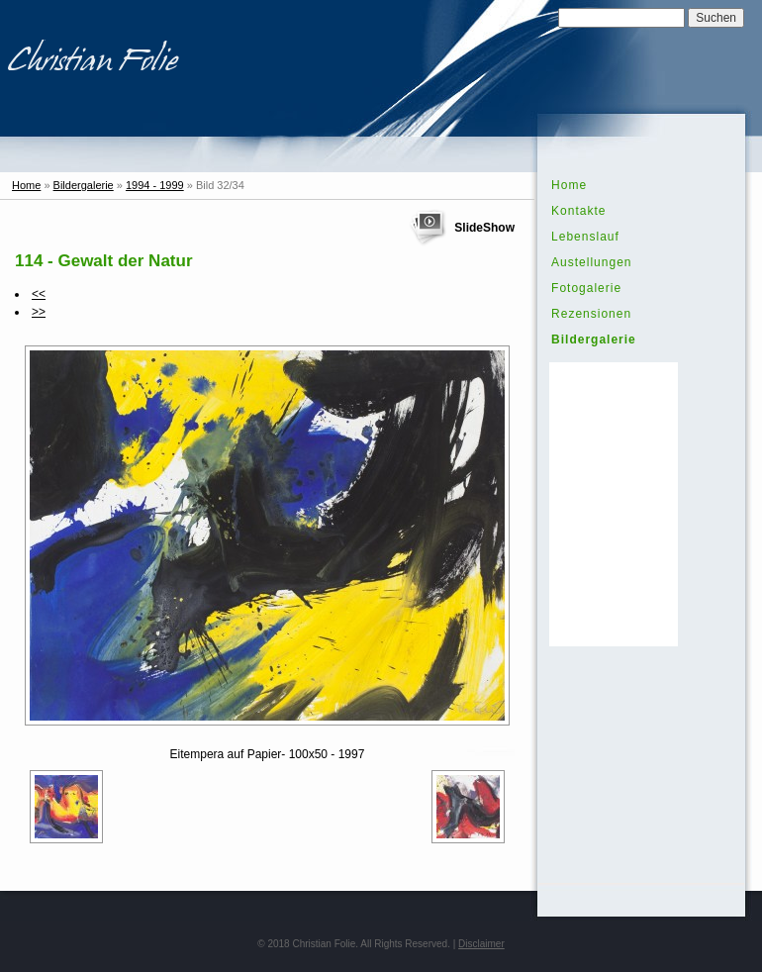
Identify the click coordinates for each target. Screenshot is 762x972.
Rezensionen (591, 314)
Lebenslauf (585, 236)
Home (26, 185)
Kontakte (578, 211)
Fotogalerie (586, 288)
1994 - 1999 (155, 185)
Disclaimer (481, 943)
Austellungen (591, 262)
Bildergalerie (83, 185)
